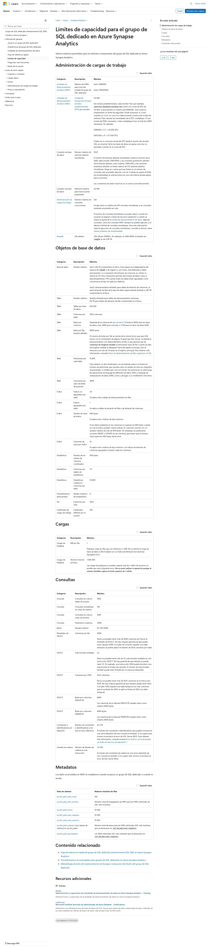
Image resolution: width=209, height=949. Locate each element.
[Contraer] (45, 20)
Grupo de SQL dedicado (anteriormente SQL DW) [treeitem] (26, 31)
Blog (61, 940)
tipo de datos (118, 322)
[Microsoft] (5, 3)
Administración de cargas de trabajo (176, 25)
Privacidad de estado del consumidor (108, 940)
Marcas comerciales (154, 940)
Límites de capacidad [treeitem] (16, 58)
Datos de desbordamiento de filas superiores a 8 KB (129, 353)
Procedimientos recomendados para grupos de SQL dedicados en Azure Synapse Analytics (103, 860)
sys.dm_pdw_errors (65, 809)
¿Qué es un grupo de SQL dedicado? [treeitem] (23, 43)
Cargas (164, 32)
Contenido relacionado (170, 43)
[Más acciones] (151, 20)
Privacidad (83, 940)
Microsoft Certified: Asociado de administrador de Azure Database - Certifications (90, 904)
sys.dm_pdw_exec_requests (68, 815)
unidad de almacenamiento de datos (127, 219)
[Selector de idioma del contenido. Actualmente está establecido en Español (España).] (13, 934)
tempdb (60, 236)
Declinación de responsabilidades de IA (19, 940)
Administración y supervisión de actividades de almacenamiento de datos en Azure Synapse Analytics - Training (103, 893)
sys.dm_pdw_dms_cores (67, 796)
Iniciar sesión (200, 3)
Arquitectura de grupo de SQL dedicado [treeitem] (24, 47)
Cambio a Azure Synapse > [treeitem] (16, 35)
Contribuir (72, 940)
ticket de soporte (111, 115)
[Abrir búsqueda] (191, 3)
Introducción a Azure (195, 11)
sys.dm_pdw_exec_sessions (68, 820)
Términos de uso (136, 940)
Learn (58, 20)
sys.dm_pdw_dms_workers (68, 801)
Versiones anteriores (47, 940)
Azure (65, 20)
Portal (179, 11)
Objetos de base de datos (172, 29)
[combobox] (26, 26)
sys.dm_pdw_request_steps (68, 825)
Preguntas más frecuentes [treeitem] (18, 62)
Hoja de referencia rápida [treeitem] (18, 54)
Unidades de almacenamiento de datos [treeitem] (24, 50)
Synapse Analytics (78, 20)
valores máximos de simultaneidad (108, 231)
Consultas (165, 36)
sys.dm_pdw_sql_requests (67, 833)
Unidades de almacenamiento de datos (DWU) (64, 87)
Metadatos (165, 39)
